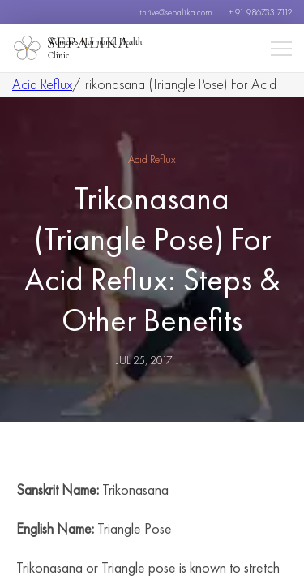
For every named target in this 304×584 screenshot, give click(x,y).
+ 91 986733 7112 (260, 12)
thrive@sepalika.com (175, 12)
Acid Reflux (42, 84)
